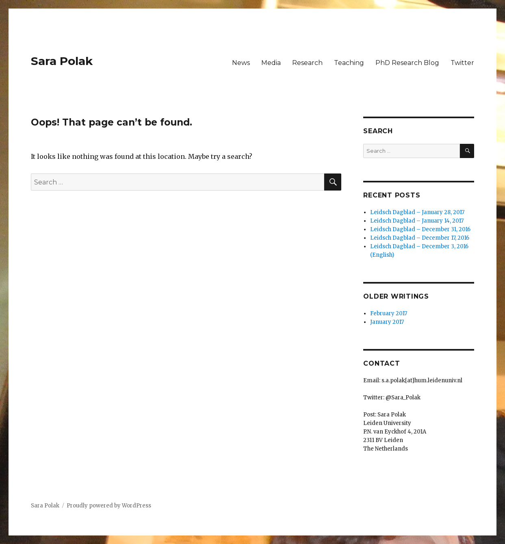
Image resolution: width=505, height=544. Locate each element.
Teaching (349, 63)
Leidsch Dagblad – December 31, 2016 (420, 229)
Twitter (462, 63)
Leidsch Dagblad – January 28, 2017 (417, 212)
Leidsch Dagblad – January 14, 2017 (417, 220)
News (241, 63)
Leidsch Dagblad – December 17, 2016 (419, 237)
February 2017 (388, 313)
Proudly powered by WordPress (109, 505)
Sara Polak (62, 61)
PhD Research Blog (407, 63)
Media (271, 63)
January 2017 (387, 322)
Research (307, 63)
